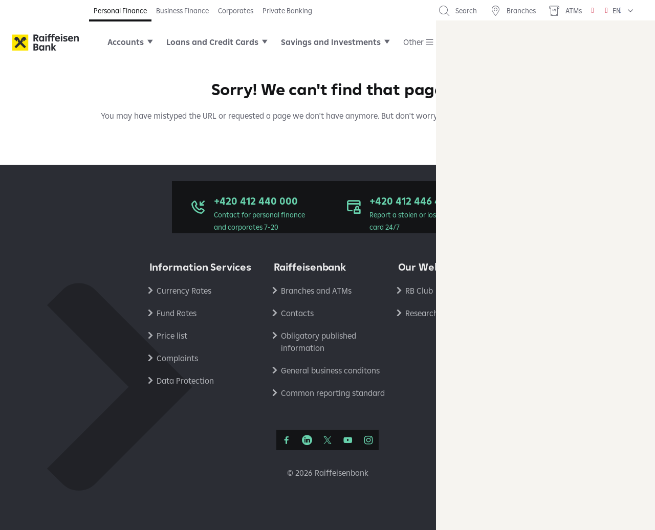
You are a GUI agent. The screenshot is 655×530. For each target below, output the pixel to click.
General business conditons (330, 370)
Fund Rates (176, 313)
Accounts (125, 42)
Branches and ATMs (316, 290)
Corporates (235, 10)
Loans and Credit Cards (212, 42)
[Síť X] (327, 440)
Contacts (297, 313)
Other (413, 42)
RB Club (419, 290)
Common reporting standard (333, 393)
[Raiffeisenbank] (45, 42)
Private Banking (287, 10)
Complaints (177, 358)
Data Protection (185, 381)
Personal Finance (120, 10)
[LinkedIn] (307, 440)
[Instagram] (368, 440)
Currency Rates (184, 290)
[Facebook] (286, 440)
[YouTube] (348, 440)
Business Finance (182, 10)
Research (421, 313)
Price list (172, 335)
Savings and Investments (331, 42)
